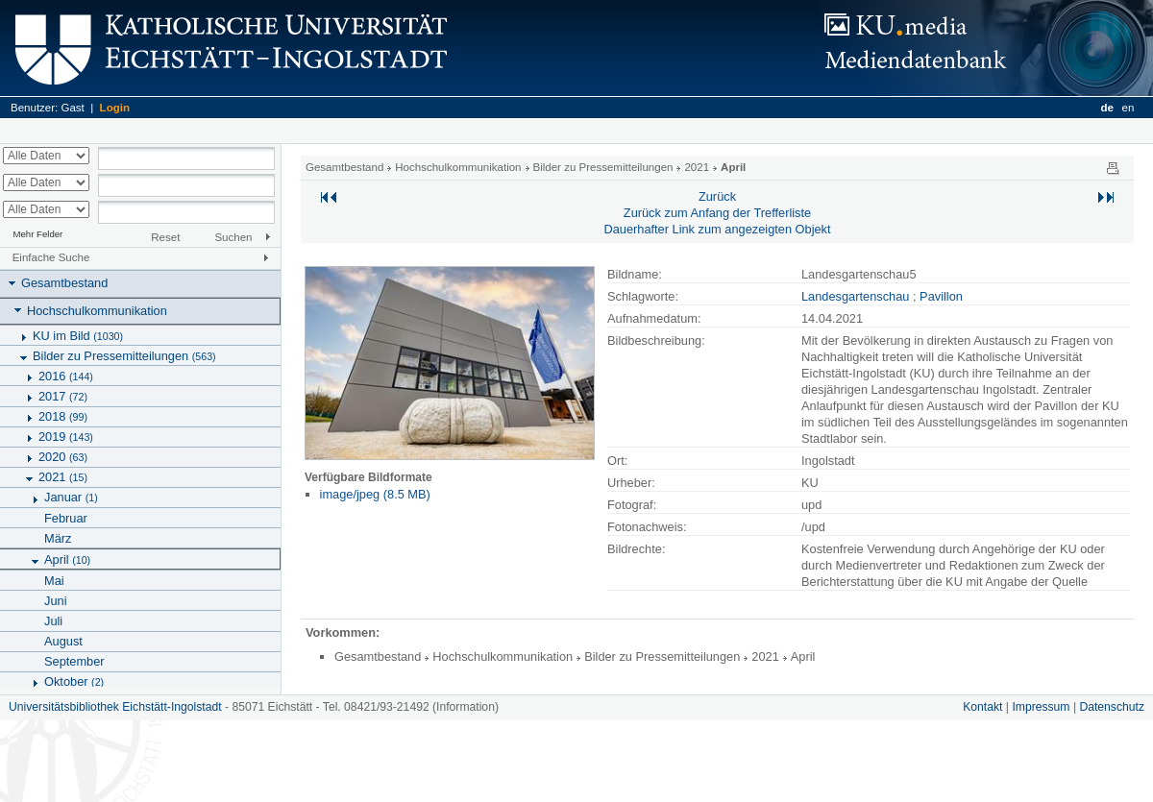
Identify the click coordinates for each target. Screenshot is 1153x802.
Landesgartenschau (855, 296)
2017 (62, 396)
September (74, 661)
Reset (165, 237)
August (63, 641)
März (57, 538)
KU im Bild (78, 335)
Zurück (717, 196)
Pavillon (941, 296)
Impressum (1040, 707)
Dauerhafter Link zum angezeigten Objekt (716, 229)
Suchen (233, 237)
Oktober (74, 681)
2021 (62, 477)
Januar (71, 497)
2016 (65, 376)
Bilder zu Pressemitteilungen (124, 356)
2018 (62, 416)
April (67, 559)
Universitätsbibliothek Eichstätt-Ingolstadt (115, 707)
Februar (65, 518)
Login (115, 107)
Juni (55, 601)
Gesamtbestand (64, 283)
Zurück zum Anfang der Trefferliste (717, 213)
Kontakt (982, 707)
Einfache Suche (51, 257)
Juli (53, 621)
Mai (54, 580)
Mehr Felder (38, 234)
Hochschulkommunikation (97, 311)
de (1106, 107)
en (1128, 107)
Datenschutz (1111, 707)
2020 (62, 457)
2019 (65, 436)
